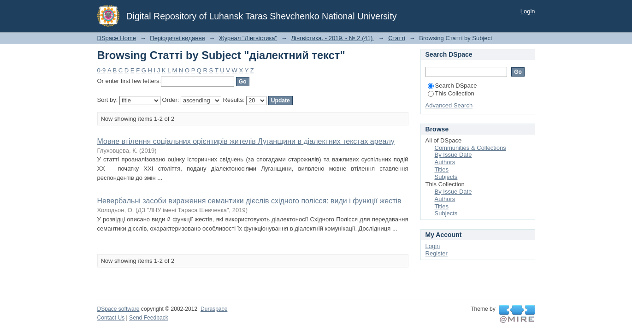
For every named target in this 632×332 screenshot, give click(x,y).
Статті (396, 38)
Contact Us (111, 317)
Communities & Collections (470, 147)
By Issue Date (453, 154)
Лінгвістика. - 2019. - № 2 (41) (332, 38)
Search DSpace (452, 85)
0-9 (101, 70)
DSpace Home (116, 38)
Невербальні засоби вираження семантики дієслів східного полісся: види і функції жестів (249, 201)
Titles (442, 169)
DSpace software (118, 309)
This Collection (451, 93)
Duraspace (214, 309)
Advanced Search (449, 105)
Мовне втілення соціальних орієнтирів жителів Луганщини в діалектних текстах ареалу (246, 141)
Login (527, 11)
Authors (445, 162)
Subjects (446, 176)
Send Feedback (148, 317)
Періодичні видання (177, 38)
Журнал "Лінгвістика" (248, 38)
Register (436, 253)
